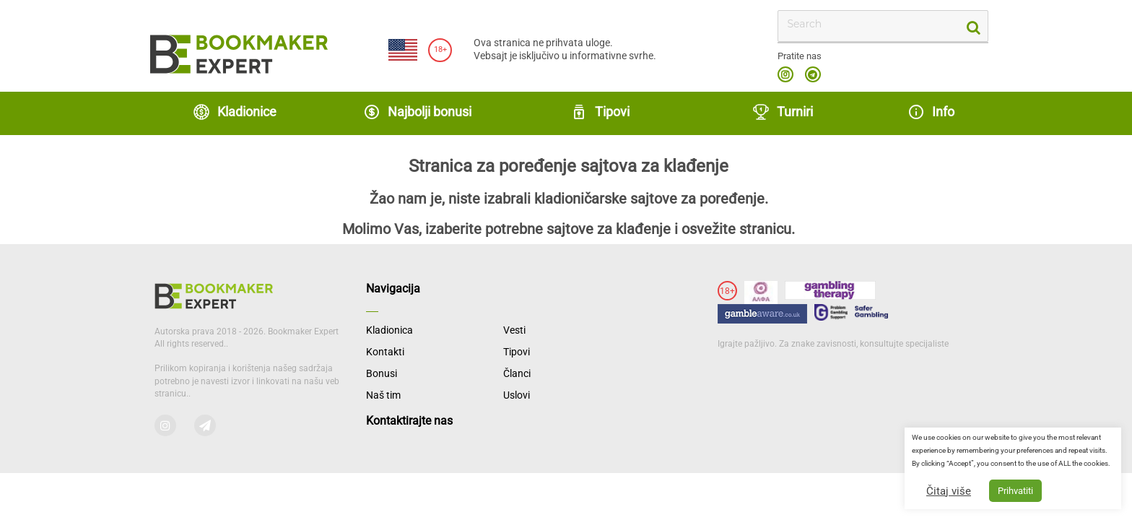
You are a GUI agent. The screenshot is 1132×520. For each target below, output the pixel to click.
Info (930, 112)
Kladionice (235, 112)
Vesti (514, 330)
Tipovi (600, 112)
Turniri (782, 112)
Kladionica (389, 330)
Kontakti (385, 352)
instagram (785, 74)
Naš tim (383, 395)
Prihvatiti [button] (1015, 490)
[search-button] (972, 26)
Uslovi (516, 395)
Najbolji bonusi (417, 112)
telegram (813, 74)
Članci (517, 373)
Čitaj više (948, 491)
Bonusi (381, 373)
